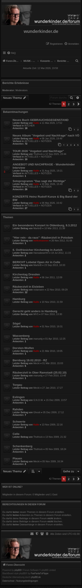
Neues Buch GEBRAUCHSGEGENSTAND (41, 120)
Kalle (36, 123)
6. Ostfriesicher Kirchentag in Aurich (37, 249)
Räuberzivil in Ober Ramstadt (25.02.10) (40, 372)
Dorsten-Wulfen (23, 348)
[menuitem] (71, 43)
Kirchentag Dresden (26, 274)
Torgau (17, 384)
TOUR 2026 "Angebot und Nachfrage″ (38, 151)
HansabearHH (41, 252)
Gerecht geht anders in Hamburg (35, 311)
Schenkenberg (22, 446)
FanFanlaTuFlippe (40, 573)
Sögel (16, 323)
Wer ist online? (12, 486)
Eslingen (19, 397)
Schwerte (19, 421)
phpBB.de (36, 577)
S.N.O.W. (38, 400)
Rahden (18, 409)
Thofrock (38, 154)
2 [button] (68, 104)
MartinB (37, 228)
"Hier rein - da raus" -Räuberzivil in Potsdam (43, 237)
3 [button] (73, 104)
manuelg (37, 338)
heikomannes (41, 240)
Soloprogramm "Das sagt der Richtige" (39, 181)
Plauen (17, 458)
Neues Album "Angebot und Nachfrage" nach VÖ (46, 135)
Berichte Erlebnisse (15, 83)
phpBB (18, 570)
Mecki (36, 363)
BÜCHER (29, 125)
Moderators (21, 90)
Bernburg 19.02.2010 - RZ (30, 360)
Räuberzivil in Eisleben (28, 286)
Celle (16, 434)
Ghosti (36, 412)
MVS (35, 314)
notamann (38, 289)
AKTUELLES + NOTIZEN (37, 141)
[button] (78, 104)
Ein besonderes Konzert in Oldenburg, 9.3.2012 (45, 225)
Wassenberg (21, 335)
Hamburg (19, 299)
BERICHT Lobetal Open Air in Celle (36, 262)
